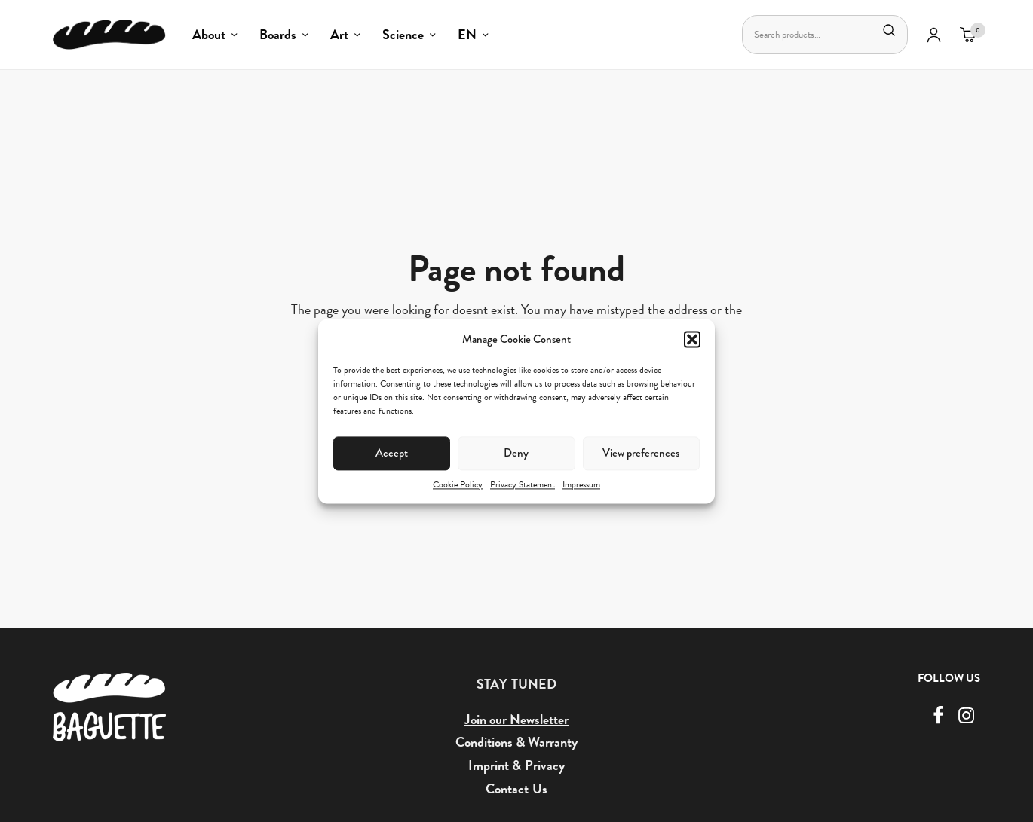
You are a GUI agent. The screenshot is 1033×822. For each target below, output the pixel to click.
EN (467, 34)
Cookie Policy (458, 484)
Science (403, 34)
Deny (516, 453)
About (208, 34)
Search (889, 30)
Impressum (581, 484)
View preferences (640, 453)
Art (339, 34)
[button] (692, 339)
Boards (277, 34)
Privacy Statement (522, 484)
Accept (391, 453)
